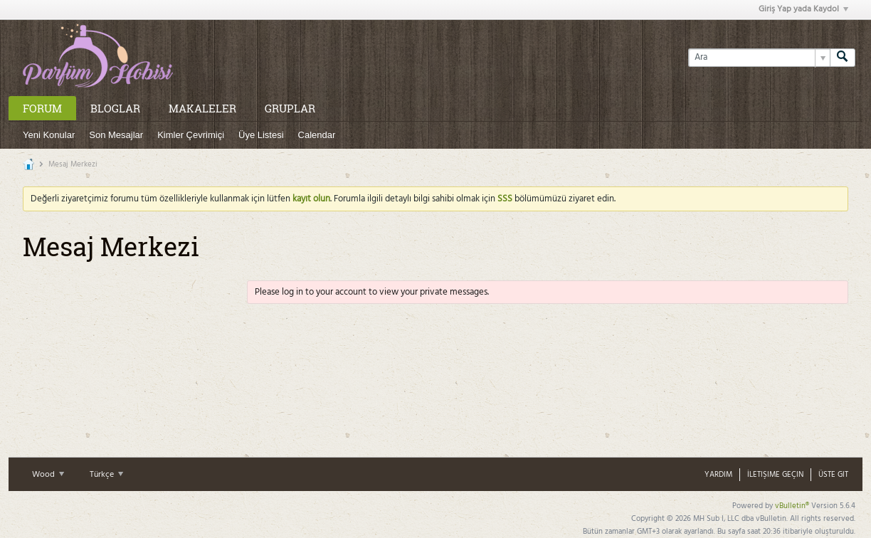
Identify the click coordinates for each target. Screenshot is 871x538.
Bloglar (115, 108)
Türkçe (106, 475)
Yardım (718, 474)
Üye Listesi (261, 135)
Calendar (317, 135)
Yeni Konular (49, 135)
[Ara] (759, 57)
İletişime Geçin (775, 474)
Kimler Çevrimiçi (190, 135)
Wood (48, 475)
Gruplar (290, 108)
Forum (42, 108)
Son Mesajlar (116, 135)
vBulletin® (792, 506)
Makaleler (202, 108)
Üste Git (833, 474)
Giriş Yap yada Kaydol (803, 9)
